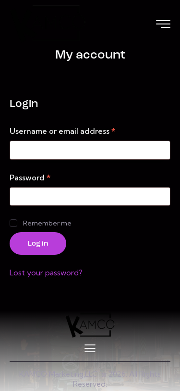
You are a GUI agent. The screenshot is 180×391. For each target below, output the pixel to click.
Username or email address (80, 130)
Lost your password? (46, 272)
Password (47, 177)
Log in (38, 244)
